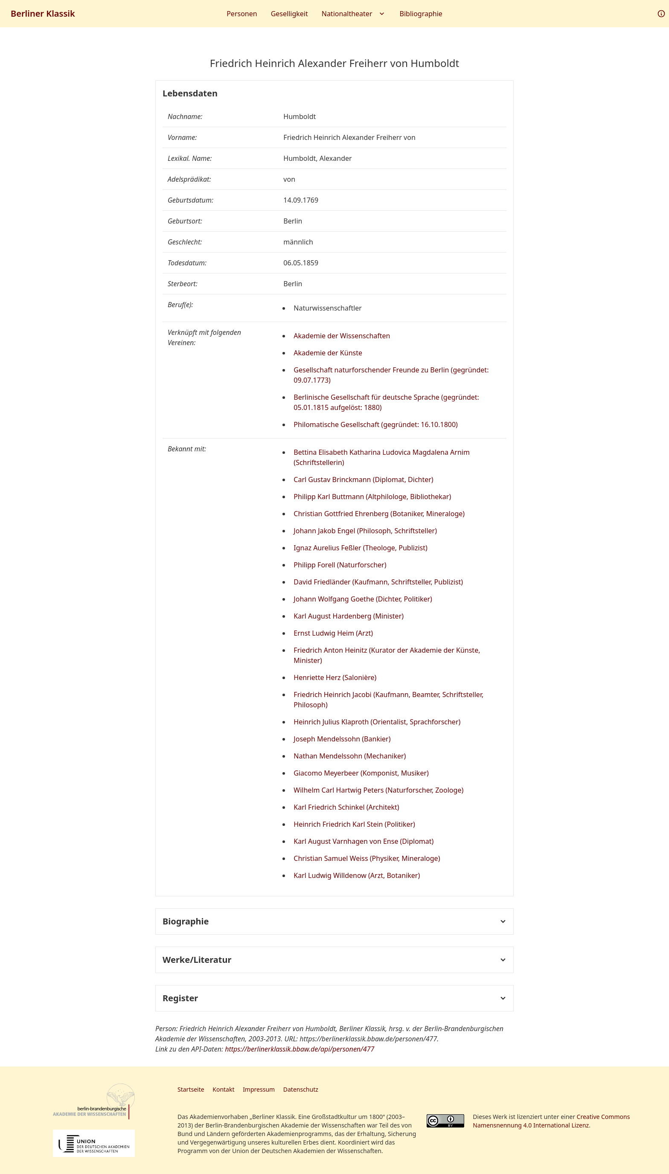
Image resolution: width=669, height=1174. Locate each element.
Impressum (259, 1089)
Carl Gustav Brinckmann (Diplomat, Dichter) (363, 479)
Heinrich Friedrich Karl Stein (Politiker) (354, 824)
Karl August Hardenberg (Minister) (349, 616)
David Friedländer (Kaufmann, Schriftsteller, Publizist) (378, 582)
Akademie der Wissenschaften (342, 335)
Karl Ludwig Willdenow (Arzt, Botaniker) (357, 875)
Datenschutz (300, 1089)
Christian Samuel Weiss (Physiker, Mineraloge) (367, 858)
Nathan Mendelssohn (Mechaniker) (350, 756)
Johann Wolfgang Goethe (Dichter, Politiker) (363, 599)
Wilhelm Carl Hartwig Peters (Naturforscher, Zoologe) (378, 790)
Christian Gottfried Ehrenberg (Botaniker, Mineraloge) (379, 513)
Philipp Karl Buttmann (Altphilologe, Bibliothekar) (372, 496)
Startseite (190, 1089)
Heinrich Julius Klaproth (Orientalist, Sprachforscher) (377, 721)
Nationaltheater (354, 13)
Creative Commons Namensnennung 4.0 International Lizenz (551, 1121)
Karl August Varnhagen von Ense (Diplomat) (363, 841)
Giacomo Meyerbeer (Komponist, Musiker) (361, 773)
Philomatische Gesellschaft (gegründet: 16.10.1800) (376, 424)
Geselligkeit (289, 13)
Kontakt (223, 1089)
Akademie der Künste (328, 352)
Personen (242, 13)
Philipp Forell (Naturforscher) (340, 565)
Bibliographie (421, 13)
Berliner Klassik (43, 13)
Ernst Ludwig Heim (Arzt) (333, 633)
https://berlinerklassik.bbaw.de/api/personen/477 (299, 1049)
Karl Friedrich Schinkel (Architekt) (346, 807)
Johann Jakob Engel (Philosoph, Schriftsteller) (365, 530)
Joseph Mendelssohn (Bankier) (342, 739)
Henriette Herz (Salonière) (335, 677)
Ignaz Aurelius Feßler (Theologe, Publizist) (361, 547)
